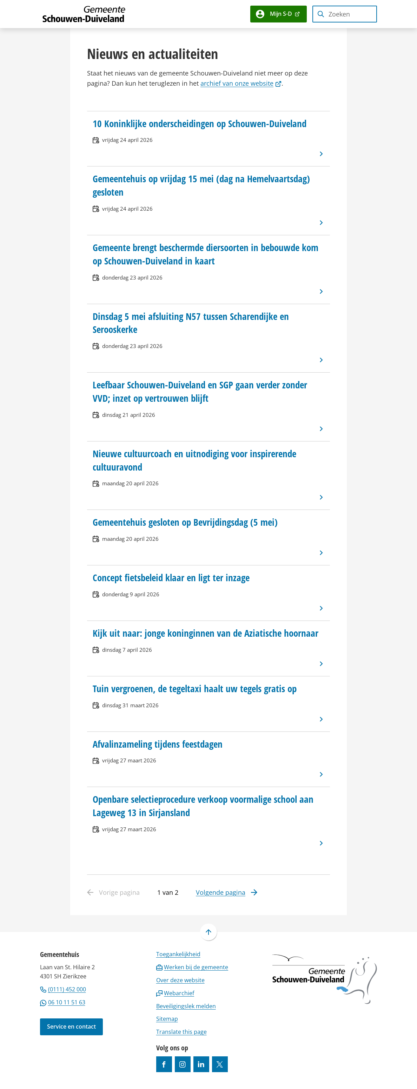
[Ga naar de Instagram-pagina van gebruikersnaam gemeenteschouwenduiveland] (183, 1064)
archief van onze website (241, 83)
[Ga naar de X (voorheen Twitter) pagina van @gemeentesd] (220, 1064)
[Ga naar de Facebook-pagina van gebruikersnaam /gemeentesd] (164, 1064)
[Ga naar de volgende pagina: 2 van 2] (226, 892)
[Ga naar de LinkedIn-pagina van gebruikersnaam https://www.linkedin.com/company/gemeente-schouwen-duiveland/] (201, 1064)
